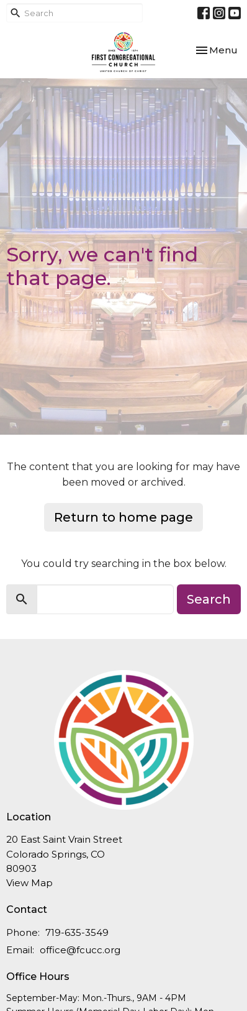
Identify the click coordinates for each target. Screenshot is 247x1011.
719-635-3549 (77, 932)
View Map (29, 883)
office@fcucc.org (80, 950)
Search (209, 599)
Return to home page (123, 517)
